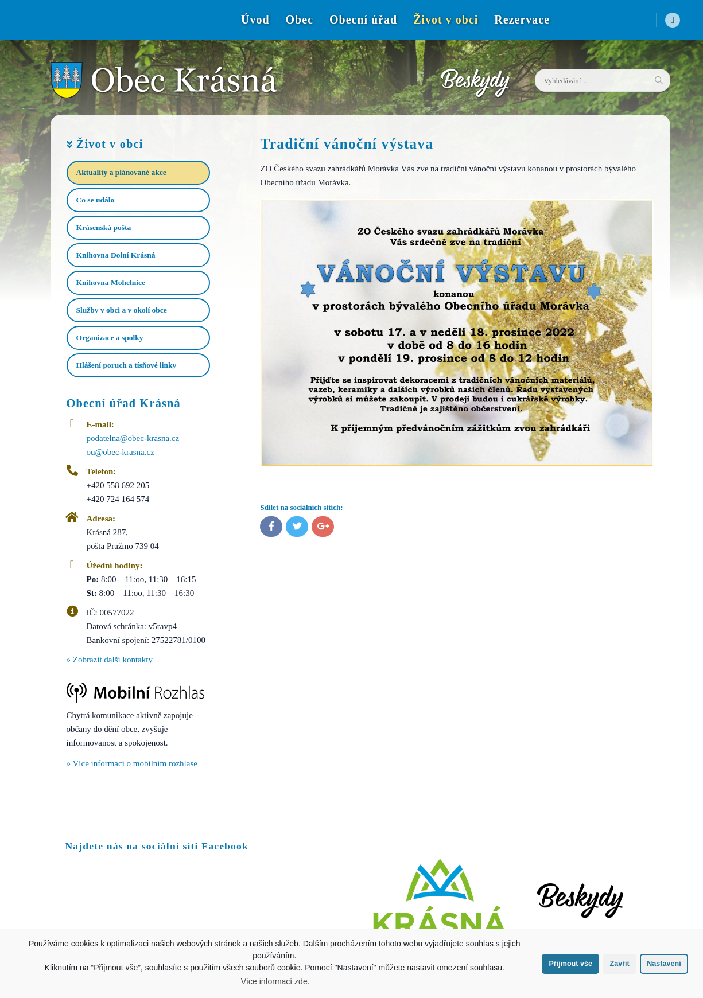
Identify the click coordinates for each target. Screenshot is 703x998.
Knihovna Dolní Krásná (116, 255)
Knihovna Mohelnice (110, 282)
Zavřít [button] (619, 964)
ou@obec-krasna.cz (120, 452)
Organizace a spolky (109, 337)
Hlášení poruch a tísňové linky (126, 365)
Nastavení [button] (664, 964)
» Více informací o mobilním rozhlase (132, 763)
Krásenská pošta (103, 227)
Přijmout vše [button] (570, 964)
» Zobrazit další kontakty (110, 659)
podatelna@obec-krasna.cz (133, 438)
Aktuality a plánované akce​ (121, 172)
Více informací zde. (275, 981)
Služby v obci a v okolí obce (121, 310)
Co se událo (95, 200)
